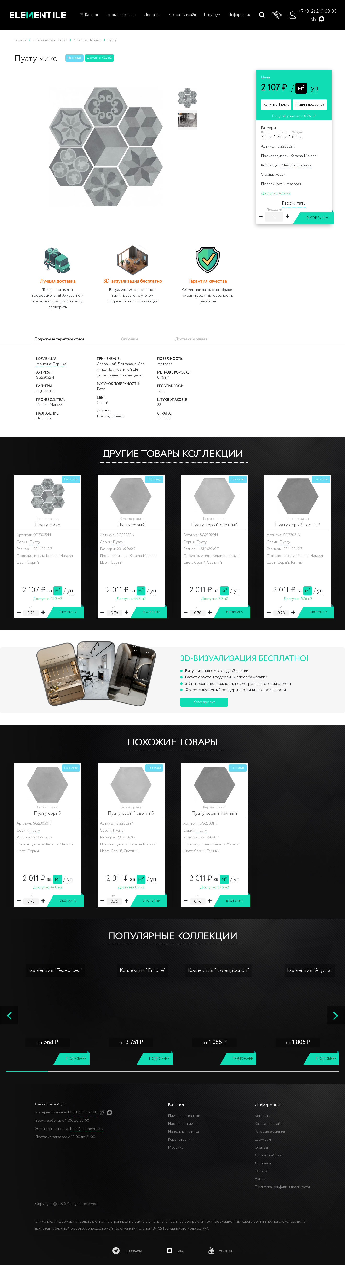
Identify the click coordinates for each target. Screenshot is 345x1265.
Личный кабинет (269, 1155)
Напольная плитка (183, 1131)
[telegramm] (127, 1250)
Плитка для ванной (184, 1116)
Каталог (89, 14)
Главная (20, 40)
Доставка (152, 14)
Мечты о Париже (297, 165)
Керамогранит (180, 1139)
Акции (260, 1179)
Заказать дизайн (182, 14)
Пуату (34, 542)
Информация (239, 14)
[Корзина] (276, 15)
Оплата (261, 1171)
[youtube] (220, 1250)
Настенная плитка (183, 1123)
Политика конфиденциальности (282, 1187)
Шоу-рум (212, 14)
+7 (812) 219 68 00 (317, 11)
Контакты (263, 1116)
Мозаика (176, 1147)
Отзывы (261, 1147)
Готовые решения (121, 14)
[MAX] (175, 1250)
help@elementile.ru (87, 1129)
